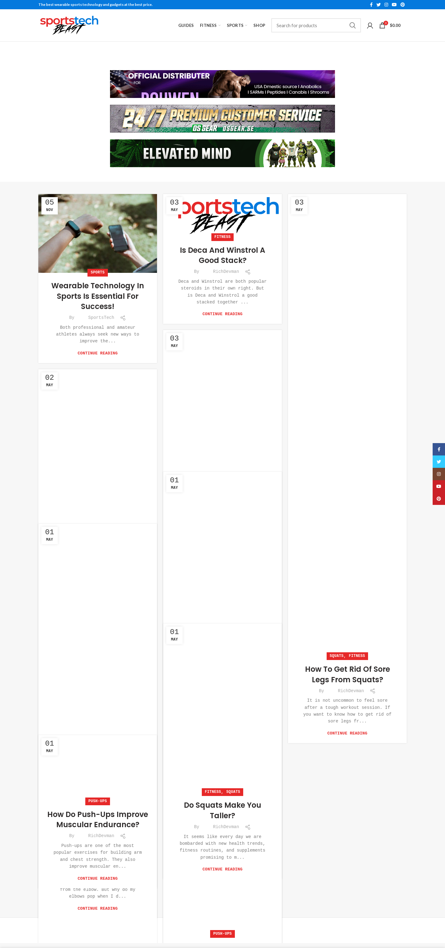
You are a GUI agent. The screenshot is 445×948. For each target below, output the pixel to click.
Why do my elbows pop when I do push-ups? (97, 848)
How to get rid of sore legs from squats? (347, 673)
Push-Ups (97, 830)
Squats (337, 655)
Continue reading (98, 352)
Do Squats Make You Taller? (222, 809)
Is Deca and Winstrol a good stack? (222, 254)
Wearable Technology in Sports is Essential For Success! (97, 294)
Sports (97, 271)
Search (352, 25)
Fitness (222, 236)
